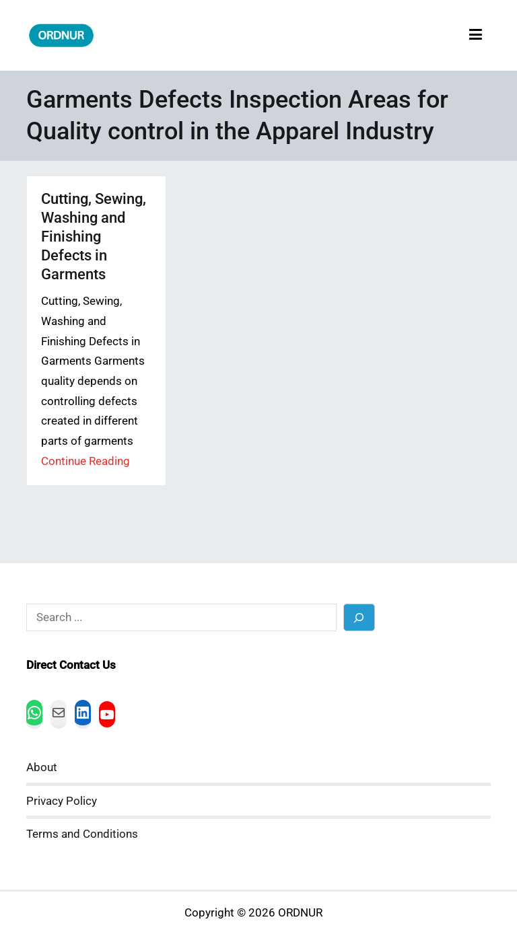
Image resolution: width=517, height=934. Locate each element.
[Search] (359, 617)
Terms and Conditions (82, 834)
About (41, 767)
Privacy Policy (61, 801)
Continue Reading (85, 461)
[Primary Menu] (475, 35)
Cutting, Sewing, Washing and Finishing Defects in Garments (93, 236)
